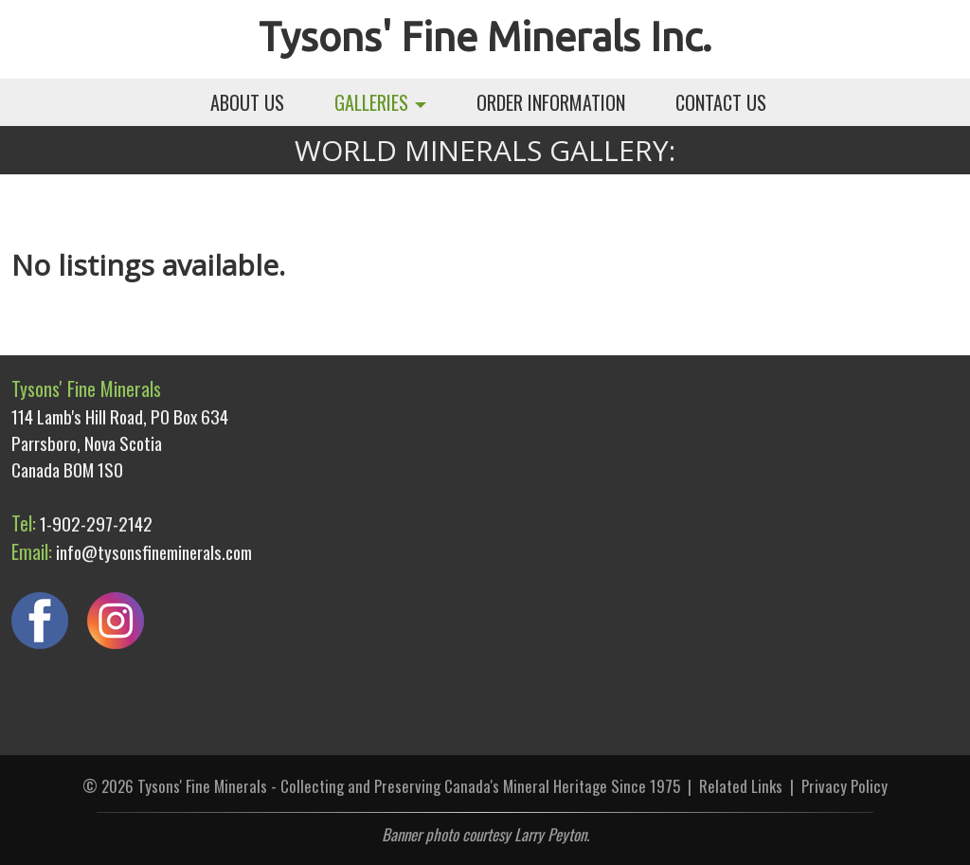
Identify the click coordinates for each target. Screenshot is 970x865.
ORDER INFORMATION (550, 102)
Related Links (740, 786)
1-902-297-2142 (96, 523)
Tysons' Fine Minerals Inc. (485, 36)
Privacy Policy (844, 786)
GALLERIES (380, 102)
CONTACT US (720, 102)
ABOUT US (247, 102)
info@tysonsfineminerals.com (154, 551)
